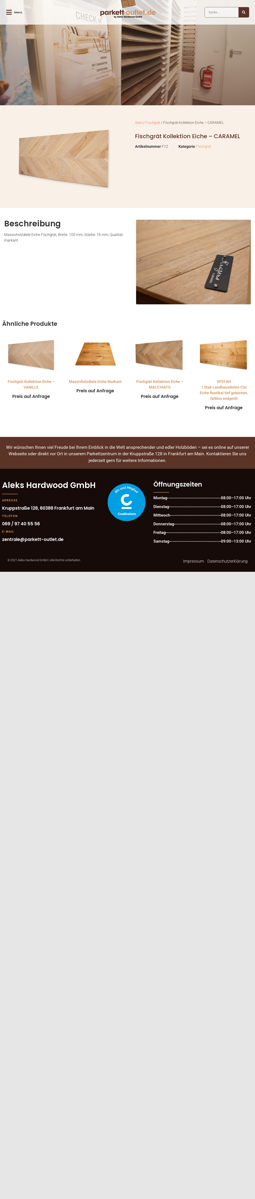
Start (138, 123)
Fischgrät (152, 123)
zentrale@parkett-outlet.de (33, 539)
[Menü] (9, 12)
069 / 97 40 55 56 (21, 524)
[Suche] (243, 12)
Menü (18, 12)
